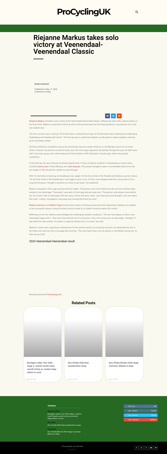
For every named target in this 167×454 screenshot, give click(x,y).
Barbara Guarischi (37, 205)
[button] (136, 12)
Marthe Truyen (56, 205)
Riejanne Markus (36, 121)
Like (155, 406)
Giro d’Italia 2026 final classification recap (64, 425)
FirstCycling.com (54, 294)
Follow (153, 411)
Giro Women (52, 429)
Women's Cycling (43, 92)
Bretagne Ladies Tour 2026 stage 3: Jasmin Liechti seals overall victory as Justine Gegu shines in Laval (64, 416)
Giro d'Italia (51, 422)
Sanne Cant (43, 166)
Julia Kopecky (74, 166)
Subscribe (153, 419)
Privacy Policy (72, 449)
